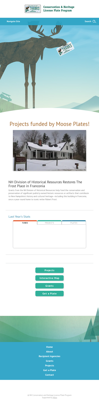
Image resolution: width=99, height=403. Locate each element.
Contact (49, 374)
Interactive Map (49, 278)
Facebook (49, 386)
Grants (49, 285)
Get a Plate (49, 293)
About (49, 351)
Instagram (60, 386)
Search (88, 21)
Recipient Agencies (49, 356)
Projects (49, 270)
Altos (55, 397)
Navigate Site (13, 21)
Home (49, 346)
